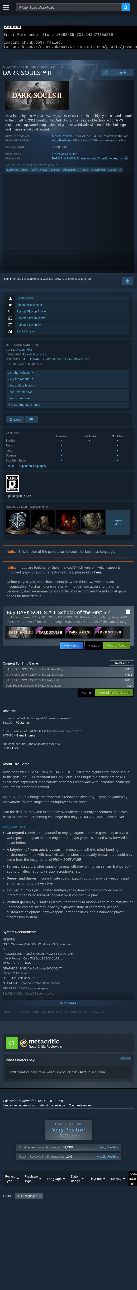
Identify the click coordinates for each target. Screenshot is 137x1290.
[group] (68, 1211)
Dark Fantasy (39, 172)
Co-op (112, 172)
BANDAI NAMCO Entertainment (74, 161)
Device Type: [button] (12, 1217)
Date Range (75, 1188)
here (83, 1075)
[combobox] (69, 7)
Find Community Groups (24, 407)
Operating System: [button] (63, 1212)
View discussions (19, 401)
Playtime (96, 1188)
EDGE (15, 751)
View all (125, 1061)
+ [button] (120, 172)
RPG (25, 172)
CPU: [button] (87, 1212)
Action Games (28, 69)
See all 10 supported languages (26, 468)
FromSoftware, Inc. (65, 157)
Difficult (55, 172)
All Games (9, 69)
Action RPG (70, 172)
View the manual (21, 382)
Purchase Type (31, 1188)
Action (84, 172)
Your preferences (80, 1108)
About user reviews (52, 1108)
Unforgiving (98, 172)
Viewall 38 (118, 525)
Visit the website (20, 375)
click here (93, 575)
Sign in (8, 281)
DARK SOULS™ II (44, 620)
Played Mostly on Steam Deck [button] (23, 1212)
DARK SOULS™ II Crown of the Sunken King (95, 624)
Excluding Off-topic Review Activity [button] (74, 1205)
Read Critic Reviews (44, 1049)
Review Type (10, 1188)
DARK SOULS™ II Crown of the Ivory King (88, 620)
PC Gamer (22, 725)
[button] (116, 648)
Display (116, 1188)
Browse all (121, 665)
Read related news (20, 394)
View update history (21, 388)
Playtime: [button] (111, 1205)
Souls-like (13, 172)
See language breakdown (19, 1108)
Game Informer (26, 738)
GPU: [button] (103, 1212)
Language (54, 1188)
